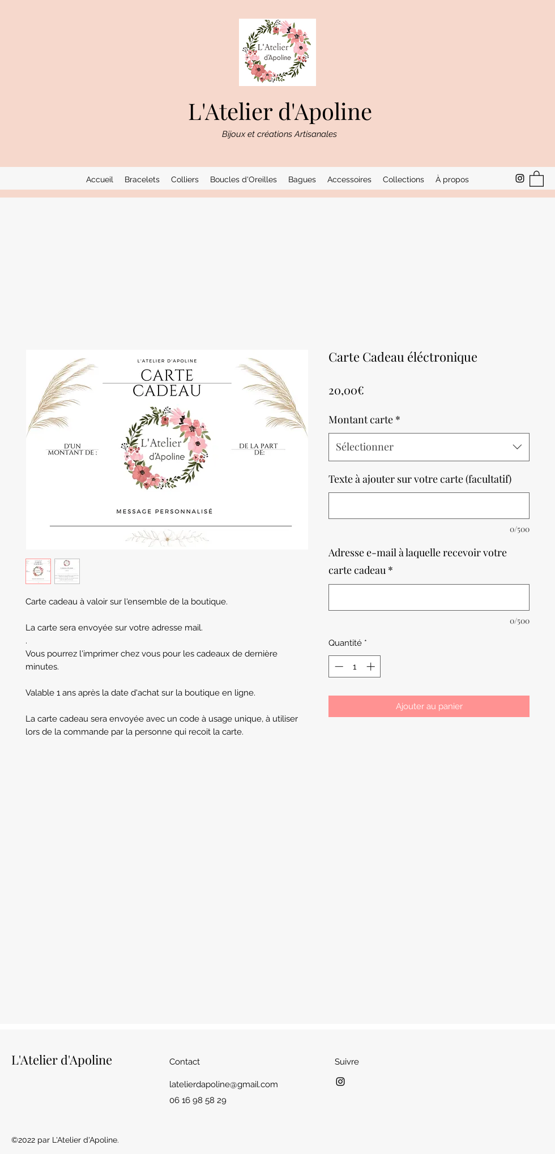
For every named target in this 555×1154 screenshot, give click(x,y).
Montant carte (364, 419)
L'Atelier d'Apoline (280, 111)
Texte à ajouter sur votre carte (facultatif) (419, 479)
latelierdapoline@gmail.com (223, 1084)
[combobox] (429, 447)
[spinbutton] (354, 666)
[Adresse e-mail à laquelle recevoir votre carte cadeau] (429, 597)
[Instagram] (520, 178)
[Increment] (371, 666)
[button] (142, 179)
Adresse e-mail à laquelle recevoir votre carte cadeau (417, 561)
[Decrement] (337, 666)
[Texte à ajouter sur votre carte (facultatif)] (429, 505)
